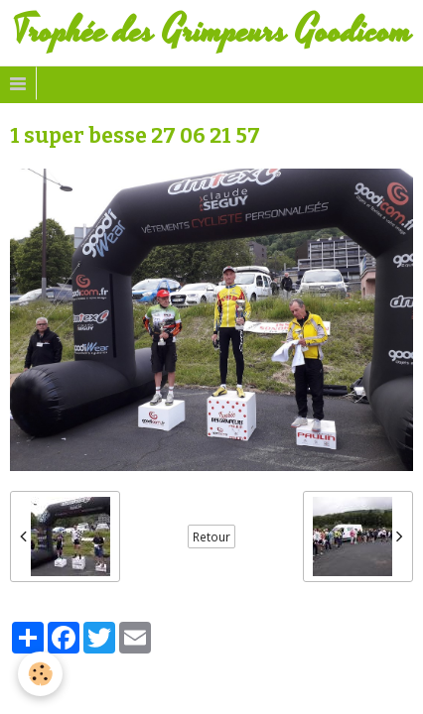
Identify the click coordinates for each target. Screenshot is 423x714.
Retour (211, 536)
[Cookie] (40, 674)
